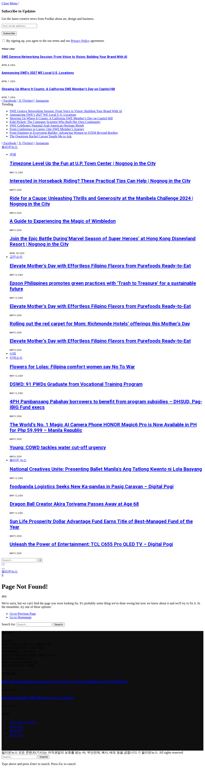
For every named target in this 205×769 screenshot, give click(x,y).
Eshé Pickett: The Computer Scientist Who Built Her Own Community (55, 122)
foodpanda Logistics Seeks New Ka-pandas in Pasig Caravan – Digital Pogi (92, 486)
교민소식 (16, 256)
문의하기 (16, 731)
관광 (13, 154)
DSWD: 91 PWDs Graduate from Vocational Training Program (76, 384)
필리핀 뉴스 (18, 460)
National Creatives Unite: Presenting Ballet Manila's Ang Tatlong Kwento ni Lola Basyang (106, 469)
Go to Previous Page (23, 613)
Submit (43, 756)
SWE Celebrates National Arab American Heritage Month (47, 125)
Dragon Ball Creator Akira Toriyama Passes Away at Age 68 (74, 504)
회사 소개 (16, 735)
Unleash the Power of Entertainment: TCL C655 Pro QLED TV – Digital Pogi (91, 544)
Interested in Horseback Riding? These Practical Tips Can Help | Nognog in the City (100, 181)
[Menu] (3, 568)
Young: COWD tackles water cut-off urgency (58, 447)
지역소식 (16, 357)
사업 (13, 353)
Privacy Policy (80, 40)
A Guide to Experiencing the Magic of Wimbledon (63, 221)
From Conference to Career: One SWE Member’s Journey (47, 129)
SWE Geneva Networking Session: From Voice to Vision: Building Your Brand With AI (64, 57)
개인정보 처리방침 (23, 722)
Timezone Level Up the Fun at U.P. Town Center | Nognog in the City (83, 163)
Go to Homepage (20, 617)
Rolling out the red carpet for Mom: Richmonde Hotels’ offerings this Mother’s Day (100, 324)
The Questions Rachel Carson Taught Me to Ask (41, 136)
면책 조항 (16, 726)
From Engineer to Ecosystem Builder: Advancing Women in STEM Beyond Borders (64, 132)
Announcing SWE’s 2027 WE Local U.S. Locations (38, 73)
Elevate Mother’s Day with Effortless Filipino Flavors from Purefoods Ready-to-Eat (100, 266)
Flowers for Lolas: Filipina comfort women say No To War (72, 367)
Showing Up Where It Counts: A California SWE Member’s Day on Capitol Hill (58, 89)
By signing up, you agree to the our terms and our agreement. (53, 40)
